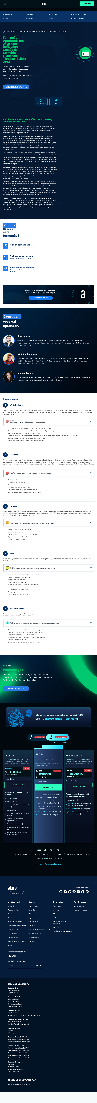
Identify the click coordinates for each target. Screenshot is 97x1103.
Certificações (32, 941)
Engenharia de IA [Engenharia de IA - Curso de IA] (13, 990)
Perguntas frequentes (81, 910)
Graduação (11, 1084)
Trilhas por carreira (19, 984)
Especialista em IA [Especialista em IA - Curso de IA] (13, 993)
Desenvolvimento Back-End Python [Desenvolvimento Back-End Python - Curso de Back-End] (19, 1053)
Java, (34, 677)
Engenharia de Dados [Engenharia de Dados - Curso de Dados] (15, 1006)
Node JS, (48, 677)
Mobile (51, 18)
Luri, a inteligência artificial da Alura (39, 929)
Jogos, (22, 680)
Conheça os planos (40, 298)
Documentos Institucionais (16, 941)
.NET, (40, 677)
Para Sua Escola (13, 918)
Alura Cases (57, 906)
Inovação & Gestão (77, 18)
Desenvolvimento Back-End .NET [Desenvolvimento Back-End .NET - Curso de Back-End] (18, 1050)
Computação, (11, 680)
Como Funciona (33, 906)
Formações (6, 31)
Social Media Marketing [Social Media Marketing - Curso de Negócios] (15, 1069)
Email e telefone (79, 906)
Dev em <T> (32, 925)
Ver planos (87, 3)
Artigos (55, 914)
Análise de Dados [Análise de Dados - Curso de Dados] (13, 1001)
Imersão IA (56, 927)
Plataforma (31, 914)
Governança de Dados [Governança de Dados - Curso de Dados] (15, 1004)
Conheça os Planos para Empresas (48, 864)
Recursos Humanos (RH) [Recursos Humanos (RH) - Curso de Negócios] (16, 1066)
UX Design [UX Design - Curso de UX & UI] (11, 1033)
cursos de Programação (12, 78)
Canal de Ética (12, 933)
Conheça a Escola (16, 688)
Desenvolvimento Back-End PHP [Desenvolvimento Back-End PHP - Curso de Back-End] (18, 1048)
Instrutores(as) (33, 922)
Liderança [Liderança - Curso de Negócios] (11, 1064)
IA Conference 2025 (34, 933)
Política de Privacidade (15, 922)
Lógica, (16, 677)
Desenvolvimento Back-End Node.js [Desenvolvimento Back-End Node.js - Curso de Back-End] (19, 1058)
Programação (8, 14)
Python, (23, 677)
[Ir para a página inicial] (43, 4)
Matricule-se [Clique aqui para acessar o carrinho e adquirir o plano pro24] (48, 787)
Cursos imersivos (33, 937)
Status (10, 945)
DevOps (5, 18)
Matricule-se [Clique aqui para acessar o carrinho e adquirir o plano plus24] (18, 785)
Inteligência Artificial (79, 14)
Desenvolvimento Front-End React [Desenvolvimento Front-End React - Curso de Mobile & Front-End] (19, 1041)
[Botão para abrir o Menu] (5, 4)
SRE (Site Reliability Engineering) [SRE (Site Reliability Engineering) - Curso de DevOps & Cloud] (18, 1024)
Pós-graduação (21, 1084)
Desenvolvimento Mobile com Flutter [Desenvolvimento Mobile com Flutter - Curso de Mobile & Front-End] (19, 1039)
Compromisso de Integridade (17, 925)
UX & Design (30, 18)
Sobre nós (11, 906)
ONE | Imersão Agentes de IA (62, 931)
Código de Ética (13, 937)
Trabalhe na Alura (13, 910)
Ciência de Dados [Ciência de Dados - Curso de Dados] (13, 999)
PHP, (29, 677)
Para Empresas (12, 914)
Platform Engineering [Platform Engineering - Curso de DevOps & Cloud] (14, 1021)
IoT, (27, 680)
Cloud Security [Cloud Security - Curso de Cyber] (12, 1013)
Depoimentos (32, 918)
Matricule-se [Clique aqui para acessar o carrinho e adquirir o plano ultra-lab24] (79, 787)
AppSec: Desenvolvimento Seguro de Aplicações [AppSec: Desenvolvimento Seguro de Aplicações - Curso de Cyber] (24, 1015)
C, (4, 680)
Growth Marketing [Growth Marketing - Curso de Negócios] (13, 1071)
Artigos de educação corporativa (60, 922)
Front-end (30, 14)
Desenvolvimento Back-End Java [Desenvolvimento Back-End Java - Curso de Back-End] (18, 1055)
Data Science (53, 14)
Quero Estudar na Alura (16, 87)
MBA (28, 1084)
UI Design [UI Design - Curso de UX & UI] (11, 1030)
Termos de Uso (13, 929)
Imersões (56, 910)
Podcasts (56, 918)
